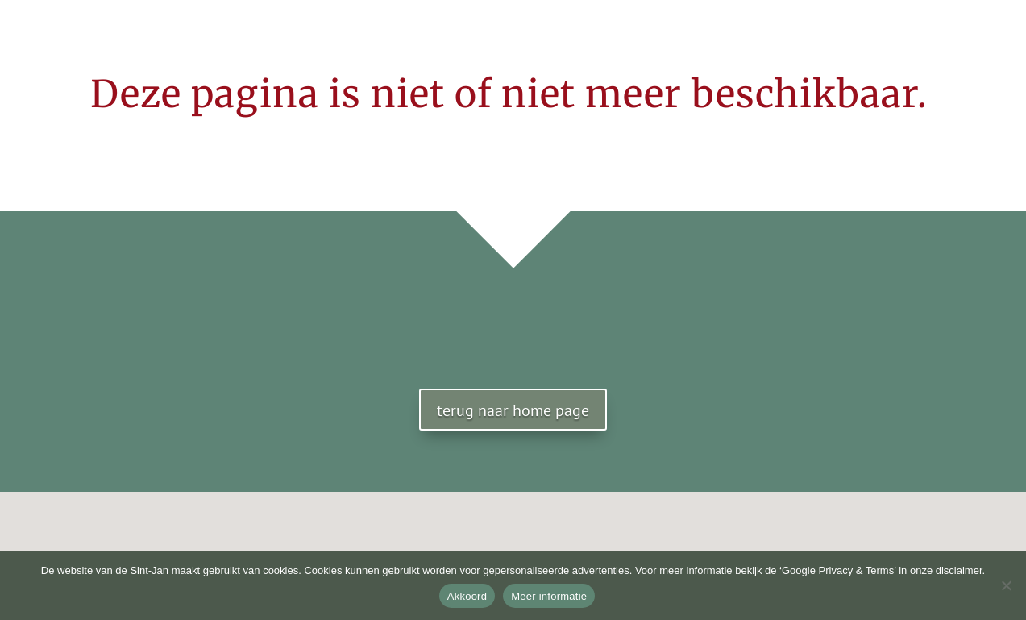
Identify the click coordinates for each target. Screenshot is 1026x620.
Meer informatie (549, 596)
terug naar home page (513, 410)
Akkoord (467, 596)
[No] (1006, 585)
